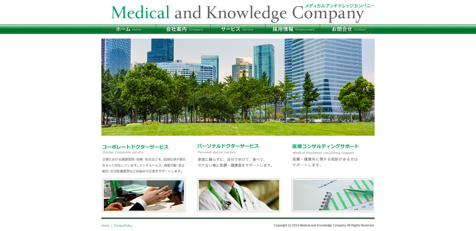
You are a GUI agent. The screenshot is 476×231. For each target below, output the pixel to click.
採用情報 (292, 29)
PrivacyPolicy (123, 225)
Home (105, 225)
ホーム (128, 29)
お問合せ (347, 29)
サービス (238, 29)
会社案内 (183, 29)
